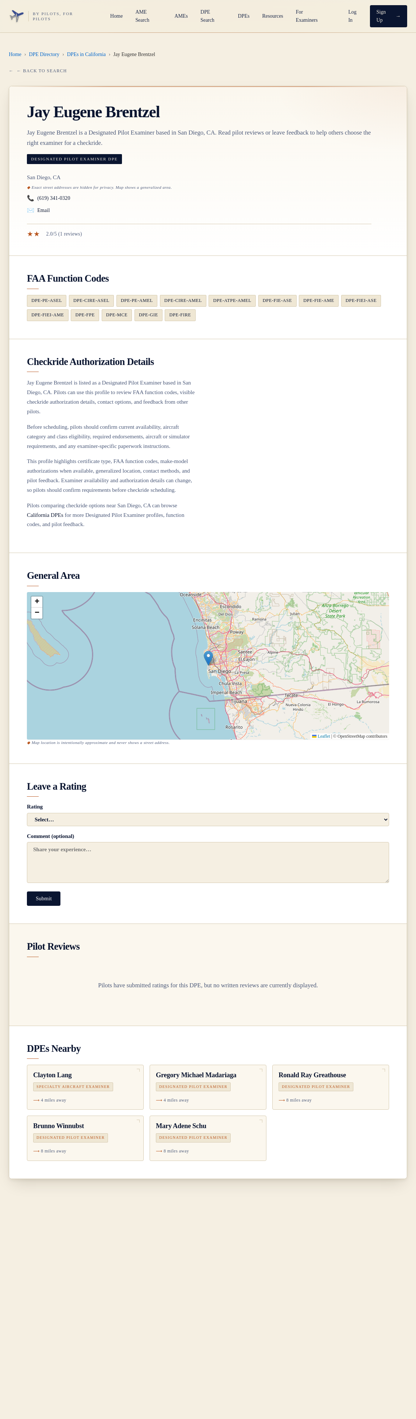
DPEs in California (86, 54)
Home (116, 16)
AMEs (181, 16)
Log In (352, 16)
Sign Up (380, 16)
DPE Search (207, 16)
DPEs (244, 16)
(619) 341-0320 (48, 198)
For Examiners (307, 16)
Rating (208, 815)
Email (38, 210)
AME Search (142, 16)
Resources (272, 16)
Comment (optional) (208, 858)
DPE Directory (44, 54)
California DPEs (45, 515)
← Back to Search (42, 70)
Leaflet (321, 736)
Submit (44, 898)
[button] (208, 658)
